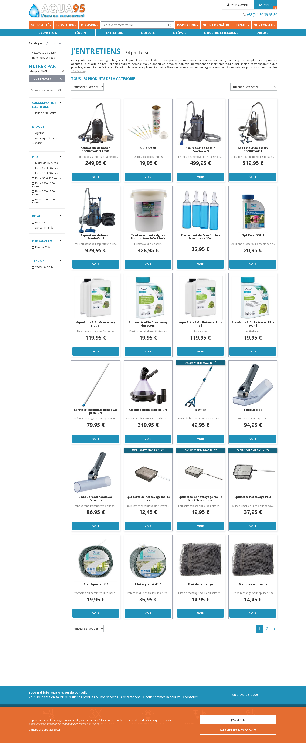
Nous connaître (216, 25)
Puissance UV (42, 241)
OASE (38, 143)
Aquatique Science (46, 138)
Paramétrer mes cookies (237, 730)
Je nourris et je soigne (221, 33)
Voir (95, 177)
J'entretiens (114, 33)
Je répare (179, 33)
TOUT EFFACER (41, 78)
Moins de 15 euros (46, 163)
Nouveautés (41, 25)
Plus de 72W (42, 247)
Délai (36, 216)
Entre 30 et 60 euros (47, 173)
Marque (38, 126)
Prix (35, 157)
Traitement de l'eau (43, 57)
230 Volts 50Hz (44, 267)
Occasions (89, 25)
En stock (40, 222)
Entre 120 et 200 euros (43, 185)
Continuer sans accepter (44, 730)
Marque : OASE (38, 71)
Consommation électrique (44, 105)
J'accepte (238, 720)
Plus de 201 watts (45, 113)
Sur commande (44, 227)
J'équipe (80, 33)
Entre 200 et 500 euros (43, 193)
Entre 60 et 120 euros (48, 178)
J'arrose (262, 33)
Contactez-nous (245, 695)
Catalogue (36, 43)
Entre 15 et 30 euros (47, 168)
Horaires (241, 25)
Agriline (39, 133)
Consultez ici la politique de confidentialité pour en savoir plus (65, 724)
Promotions (66, 25)
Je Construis (47, 33)
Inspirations (187, 25)
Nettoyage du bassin (44, 52)
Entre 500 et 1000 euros (44, 201)
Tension (38, 261)
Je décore (148, 33)
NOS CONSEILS (264, 25)
